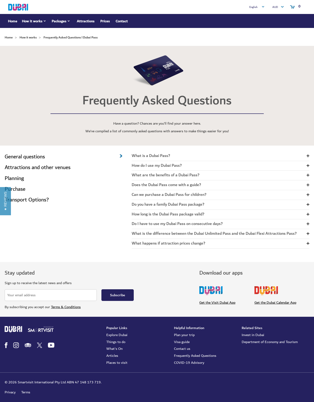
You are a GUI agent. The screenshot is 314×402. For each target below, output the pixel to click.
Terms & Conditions (66, 307)
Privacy (10, 392)
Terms (25, 392)
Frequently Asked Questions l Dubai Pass (70, 37)
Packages (61, 22)
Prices (105, 21)
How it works (34, 22)
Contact (122, 21)
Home (12, 21)
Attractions (85, 21)
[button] (5, 201)
